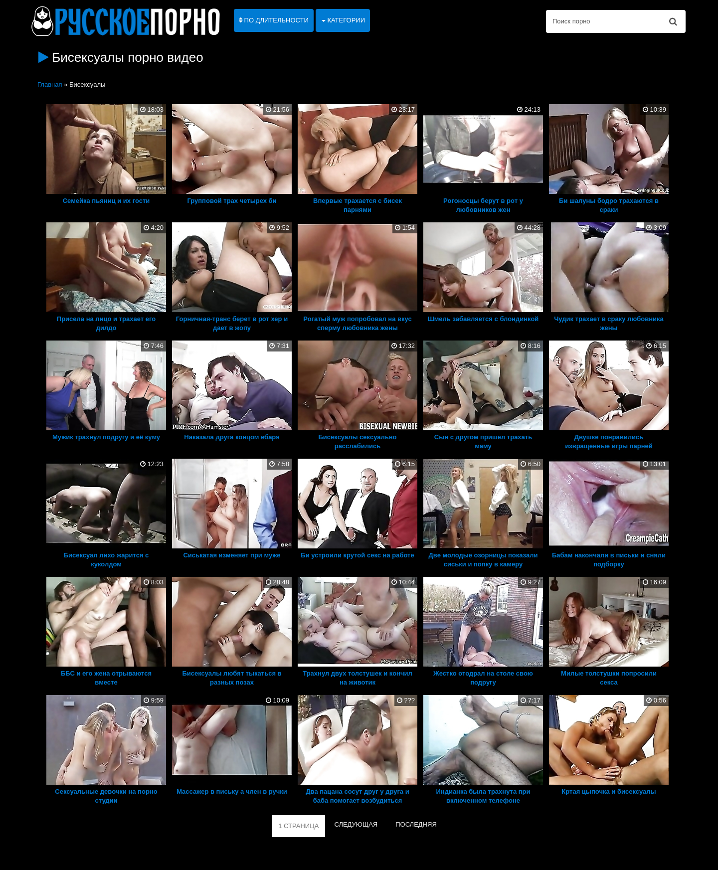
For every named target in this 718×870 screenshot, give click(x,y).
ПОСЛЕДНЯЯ (416, 824)
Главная (49, 84)
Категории (343, 20)
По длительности (274, 20)
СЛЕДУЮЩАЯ (355, 824)
